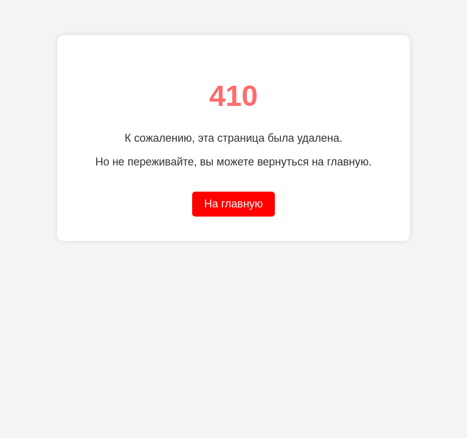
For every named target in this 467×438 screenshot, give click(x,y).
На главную (233, 204)
